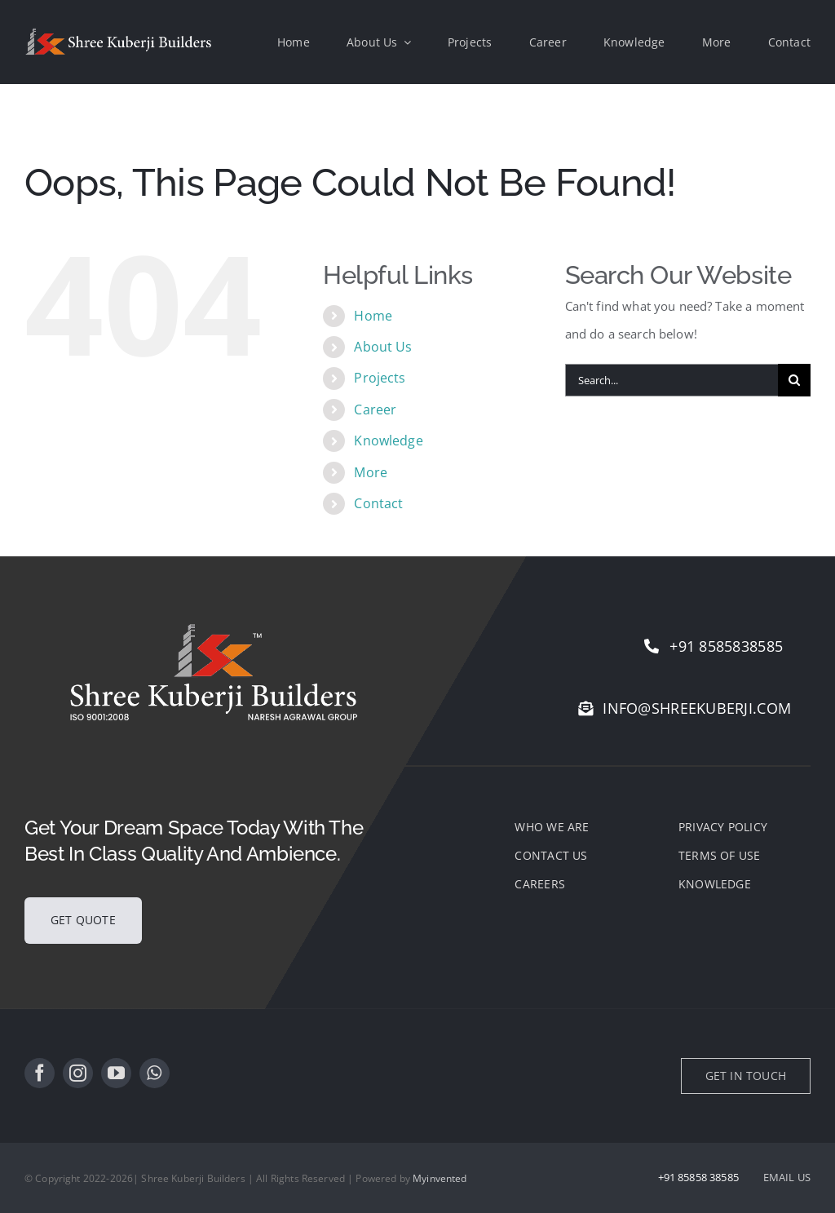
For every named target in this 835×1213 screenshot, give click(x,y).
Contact (378, 503)
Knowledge (388, 440)
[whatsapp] (154, 1073)
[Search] (794, 380)
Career (375, 409)
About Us (383, 347)
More (370, 472)
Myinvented (440, 1178)
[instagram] (78, 1073)
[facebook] (39, 1073)
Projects (379, 378)
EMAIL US (787, 1177)
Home (373, 316)
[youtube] (116, 1073)
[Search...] (671, 380)
